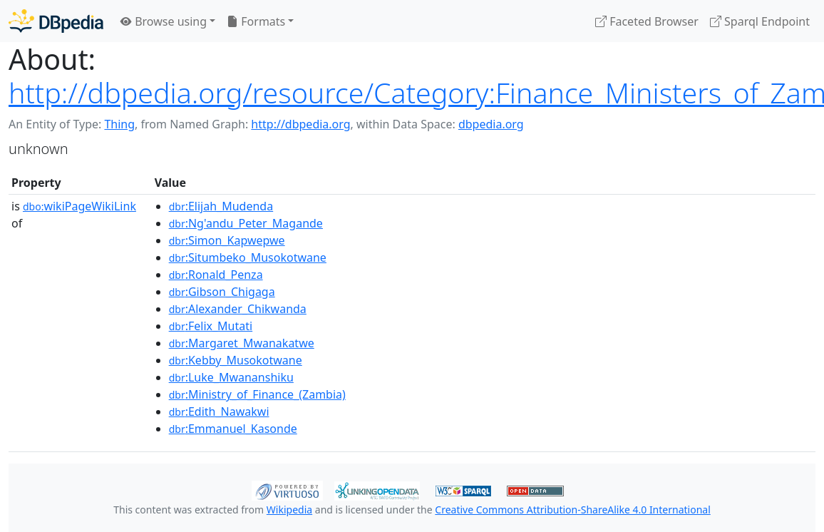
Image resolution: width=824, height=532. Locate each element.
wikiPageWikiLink (79, 206)
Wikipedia (289, 509)
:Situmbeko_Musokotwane (247, 257)
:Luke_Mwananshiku (231, 377)
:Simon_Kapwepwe (227, 240)
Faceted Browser (647, 21)
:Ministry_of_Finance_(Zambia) (257, 394)
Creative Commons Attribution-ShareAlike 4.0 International (572, 509)
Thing (119, 124)
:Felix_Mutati (211, 326)
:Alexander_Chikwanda (238, 309)
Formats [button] (256, 21)
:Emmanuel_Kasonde (233, 428)
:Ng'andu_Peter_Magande (246, 223)
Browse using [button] (163, 21)
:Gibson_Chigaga (222, 292)
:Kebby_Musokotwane (235, 360)
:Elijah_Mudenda (221, 206)
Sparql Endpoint (760, 21)
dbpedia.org (491, 124)
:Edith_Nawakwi (219, 411)
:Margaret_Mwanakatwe (241, 343)
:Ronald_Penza (216, 274)
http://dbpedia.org (300, 124)
